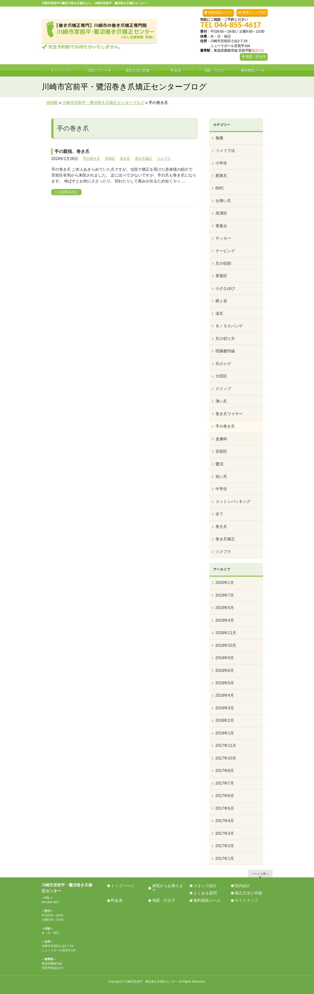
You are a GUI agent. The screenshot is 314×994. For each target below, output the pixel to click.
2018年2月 (224, 720)
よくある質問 (205, 893)
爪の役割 (223, 263)
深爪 (219, 313)
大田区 (221, 376)
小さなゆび (225, 288)
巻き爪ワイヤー (229, 414)
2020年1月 (224, 583)
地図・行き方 (255, 56)
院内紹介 (242, 886)
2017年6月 (224, 796)
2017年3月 (224, 833)
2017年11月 (225, 745)
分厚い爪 (223, 201)
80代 (219, 188)
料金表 (117, 900)
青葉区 (221, 276)
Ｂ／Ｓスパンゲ (229, 326)
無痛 (219, 138)
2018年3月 (224, 708)
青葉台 (221, 226)
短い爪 (221, 476)
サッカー (223, 238)
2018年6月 (224, 670)
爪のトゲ (223, 364)
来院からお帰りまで (167, 888)
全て (219, 514)
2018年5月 (224, 683)
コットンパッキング (233, 501)
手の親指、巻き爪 (76, 151)
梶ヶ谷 (221, 301)
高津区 (221, 213)
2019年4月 (224, 620)
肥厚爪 (221, 176)
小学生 (221, 163)
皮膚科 (221, 439)
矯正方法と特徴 (248, 893)
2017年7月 (224, 783)
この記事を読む (66, 192)
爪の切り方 (225, 339)
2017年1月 (224, 858)
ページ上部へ (260, 873)
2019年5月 (224, 608)
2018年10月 (225, 645)
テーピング (225, 251)
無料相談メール (220, 12)
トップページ (122, 886)
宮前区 (110, 158)
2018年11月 (225, 633)
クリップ (223, 389)
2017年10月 (225, 758)
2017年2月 (224, 846)
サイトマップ (246, 900)
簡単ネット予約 (254, 12)
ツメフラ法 (225, 151)
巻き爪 (125, 158)
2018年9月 (224, 658)
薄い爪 (221, 401)
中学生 (221, 489)
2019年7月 (224, 595)
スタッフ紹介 (205, 886)
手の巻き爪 (91, 158)
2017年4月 (224, 821)
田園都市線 (225, 351)
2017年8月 (224, 771)
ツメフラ (163, 158)
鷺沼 (219, 464)
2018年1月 (224, 733)
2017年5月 (224, 808)
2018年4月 (224, 695)
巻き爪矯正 (143, 158)
